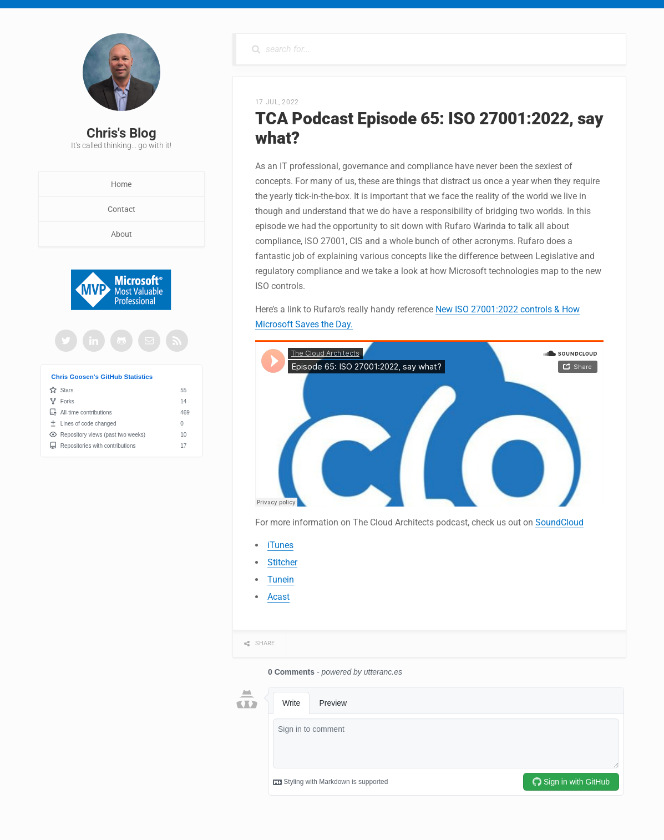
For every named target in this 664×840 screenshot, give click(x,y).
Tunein (280, 579)
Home (121, 184)
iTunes (280, 545)
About (121, 234)
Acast (278, 596)
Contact (121, 209)
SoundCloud (559, 522)
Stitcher (282, 562)
